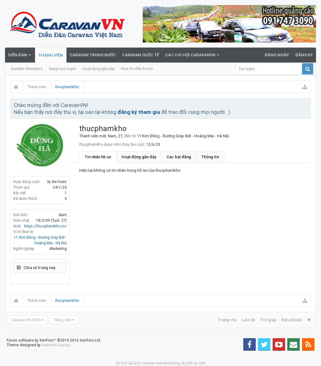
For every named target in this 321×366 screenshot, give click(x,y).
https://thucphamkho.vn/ (45, 226)
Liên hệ (248, 320)
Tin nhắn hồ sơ (98, 157)
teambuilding (168, 363)
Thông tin (210, 157)
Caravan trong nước (93, 55)
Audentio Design (56, 345)
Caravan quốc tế (140, 55)
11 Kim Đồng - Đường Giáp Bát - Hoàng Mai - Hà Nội (183, 136)
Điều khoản (291, 320)
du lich (121, 363)
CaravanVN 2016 (26, 320)
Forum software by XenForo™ (54, 340)
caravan (148, 363)
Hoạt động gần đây (98, 69)
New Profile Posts (137, 69)
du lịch (134, 363)
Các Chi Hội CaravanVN (190, 55)
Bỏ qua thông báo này (306, 104)
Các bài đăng (178, 157)
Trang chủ (227, 320)
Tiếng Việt (62, 320)
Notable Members (27, 69)
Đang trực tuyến (62, 69)
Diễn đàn (17, 55)
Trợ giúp (268, 320)
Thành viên (50, 55)
